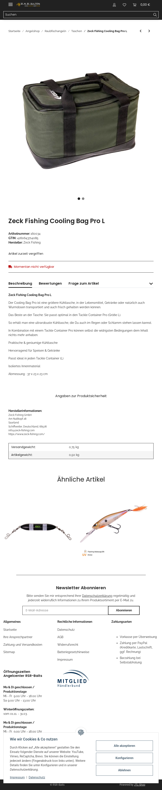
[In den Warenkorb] (11, 43)
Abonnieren (124, 610)
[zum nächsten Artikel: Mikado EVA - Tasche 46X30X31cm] (149, 31)
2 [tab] (83, 198)
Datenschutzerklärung (97, 595)
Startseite (10, 629)
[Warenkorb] (142, 4)
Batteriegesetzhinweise (73, 652)
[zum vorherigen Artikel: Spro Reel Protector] (140, 31)
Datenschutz (66, 629)
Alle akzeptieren (124, 745)
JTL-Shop (139, 784)
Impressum (65, 659)
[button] (114, 4)
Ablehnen (124, 770)
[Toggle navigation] (10, 2)
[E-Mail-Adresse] (65, 610)
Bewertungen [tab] (50, 283)
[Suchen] (77, 14)
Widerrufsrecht (67, 644)
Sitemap (9, 652)
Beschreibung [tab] (20, 283)
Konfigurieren (124, 758)
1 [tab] (79, 198)
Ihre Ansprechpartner (17, 637)
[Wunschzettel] (124, 4)
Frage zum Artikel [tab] (84, 283)
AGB (60, 637)
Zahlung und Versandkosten (22, 644)
